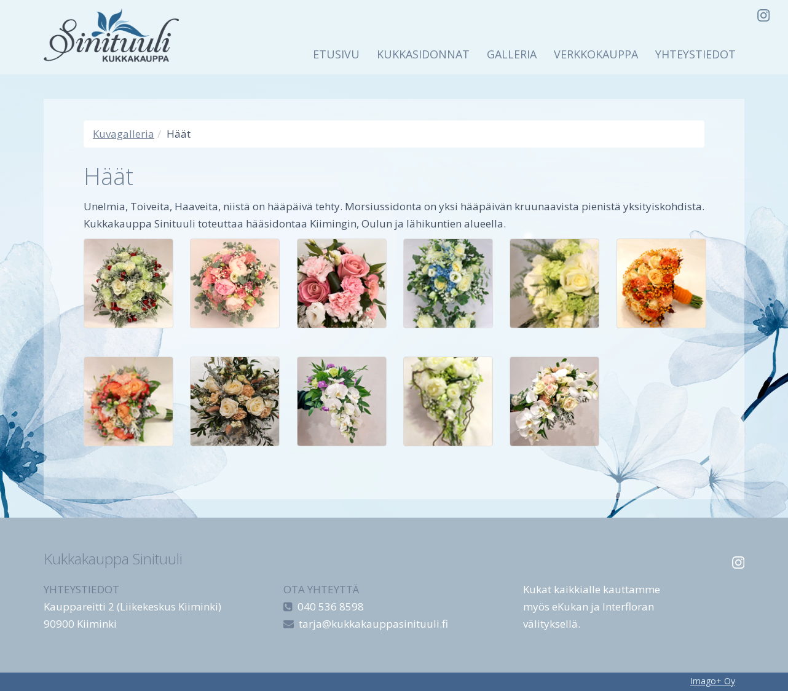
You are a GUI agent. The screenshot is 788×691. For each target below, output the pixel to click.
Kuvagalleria (123, 134)
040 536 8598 (330, 606)
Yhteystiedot (695, 54)
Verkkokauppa (596, 54)
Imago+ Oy (712, 681)
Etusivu (336, 54)
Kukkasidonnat (423, 54)
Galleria (512, 54)
